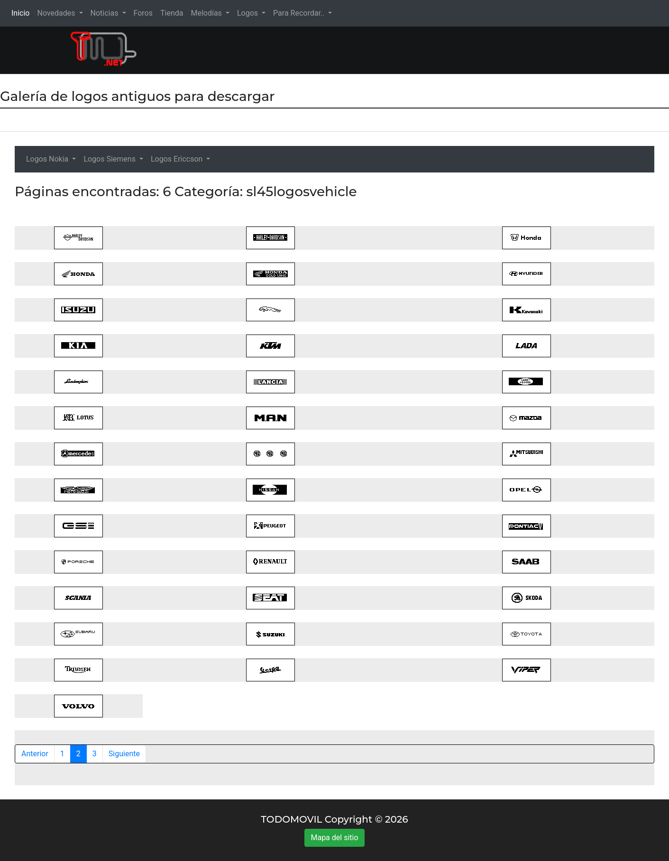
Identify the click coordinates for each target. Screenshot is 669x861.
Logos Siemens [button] (110, 158)
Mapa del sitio (334, 837)
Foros (143, 13)
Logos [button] (248, 13)
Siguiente (124, 753)
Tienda (171, 13)
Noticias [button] (105, 13)
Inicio (22, 13)
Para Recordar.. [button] (299, 13)
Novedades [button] (57, 13)
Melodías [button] (207, 13)
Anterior (34, 753)
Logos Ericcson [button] (177, 158)
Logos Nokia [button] (48, 158)
